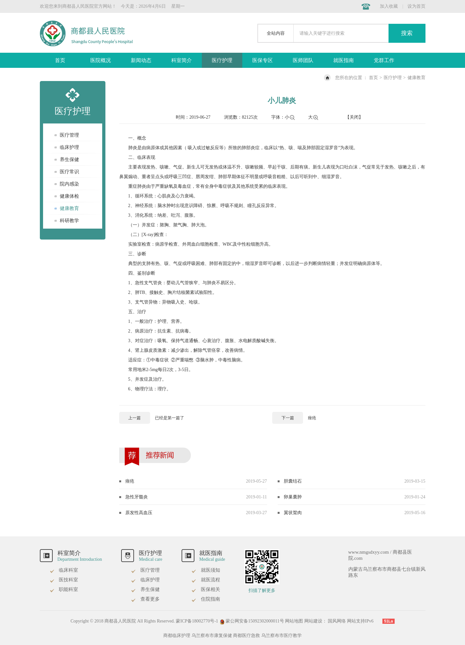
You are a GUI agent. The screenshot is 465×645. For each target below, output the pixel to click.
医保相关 (205, 589)
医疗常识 (69, 171)
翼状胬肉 (293, 512)
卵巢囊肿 (293, 497)
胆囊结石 (293, 481)
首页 (60, 60)
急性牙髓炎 (136, 497)
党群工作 (384, 60)
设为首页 (416, 6)
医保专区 (262, 60)
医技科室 (63, 579)
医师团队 (303, 60)
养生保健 (69, 159)
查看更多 (145, 599)
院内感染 (69, 183)
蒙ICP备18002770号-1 (197, 621)
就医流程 (205, 579)
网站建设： (315, 621)
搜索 (407, 33)
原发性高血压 (138, 512)
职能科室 (63, 589)
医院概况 (100, 60)
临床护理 (69, 147)
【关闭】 (354, 117)
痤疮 (129, 481)
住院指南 (205, 599)
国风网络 (337, 621)
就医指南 (343, 60)
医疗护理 (222, 60)
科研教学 (69, 220)
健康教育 (416, 77)
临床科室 (63, 570)
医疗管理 (69, 135)
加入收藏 (389, 6)
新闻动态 (141, 60)
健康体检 (69, 196)
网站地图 (294, 621)
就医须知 (205, 570)
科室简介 (181, 60)
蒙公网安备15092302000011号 (252, 621)
